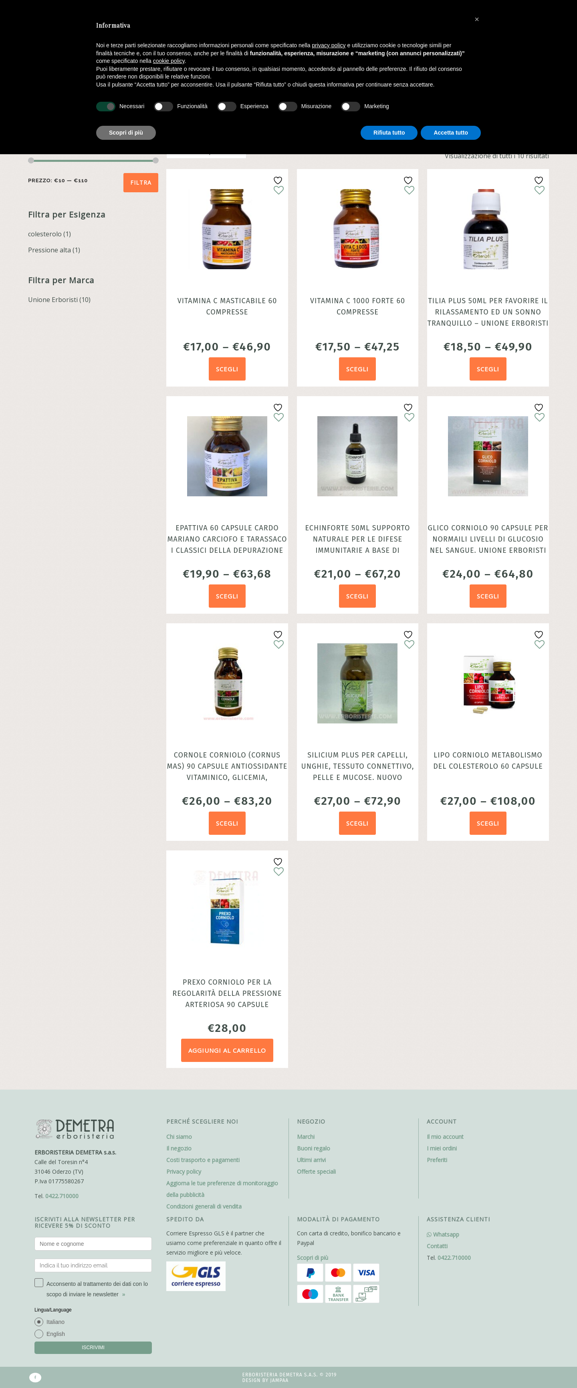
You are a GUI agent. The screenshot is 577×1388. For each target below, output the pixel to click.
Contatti (437, 1246)
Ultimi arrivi (311, 1160)
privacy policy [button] (329, 45)
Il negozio (179, 1148)
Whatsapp (443, 1234)
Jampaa (279, 1380)
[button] (476, 19)
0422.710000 (62, 1196)
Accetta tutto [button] (451, 132)
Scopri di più (312, 1257)
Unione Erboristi (53, 299)
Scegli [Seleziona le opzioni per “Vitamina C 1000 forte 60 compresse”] (357, 369)
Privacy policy (183, 1171)
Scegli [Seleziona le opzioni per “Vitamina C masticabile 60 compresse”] (227, 369)
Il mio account (445, 1136)
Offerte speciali (316, 1171)
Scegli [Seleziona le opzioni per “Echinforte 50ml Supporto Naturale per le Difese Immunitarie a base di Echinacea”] (357, 596)
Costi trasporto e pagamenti (203, 1160)
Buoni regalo (313, 1148)
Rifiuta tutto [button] (389, 132)
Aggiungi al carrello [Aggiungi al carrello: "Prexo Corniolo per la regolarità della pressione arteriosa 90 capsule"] (227, 1050)
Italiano (55, 1322)
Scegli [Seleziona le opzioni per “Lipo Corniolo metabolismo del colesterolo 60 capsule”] (488, 823)
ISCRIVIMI (93, 1347)
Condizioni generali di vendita (204, 1206)
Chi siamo (179, 1136)
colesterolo (45, 234)
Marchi (306, 1136)
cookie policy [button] (169, 61)
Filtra (140, 182)
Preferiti (437, 1160)
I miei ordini (442, 1148)
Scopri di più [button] (126, 132)
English (55, 1334)
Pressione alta (49, 250)
